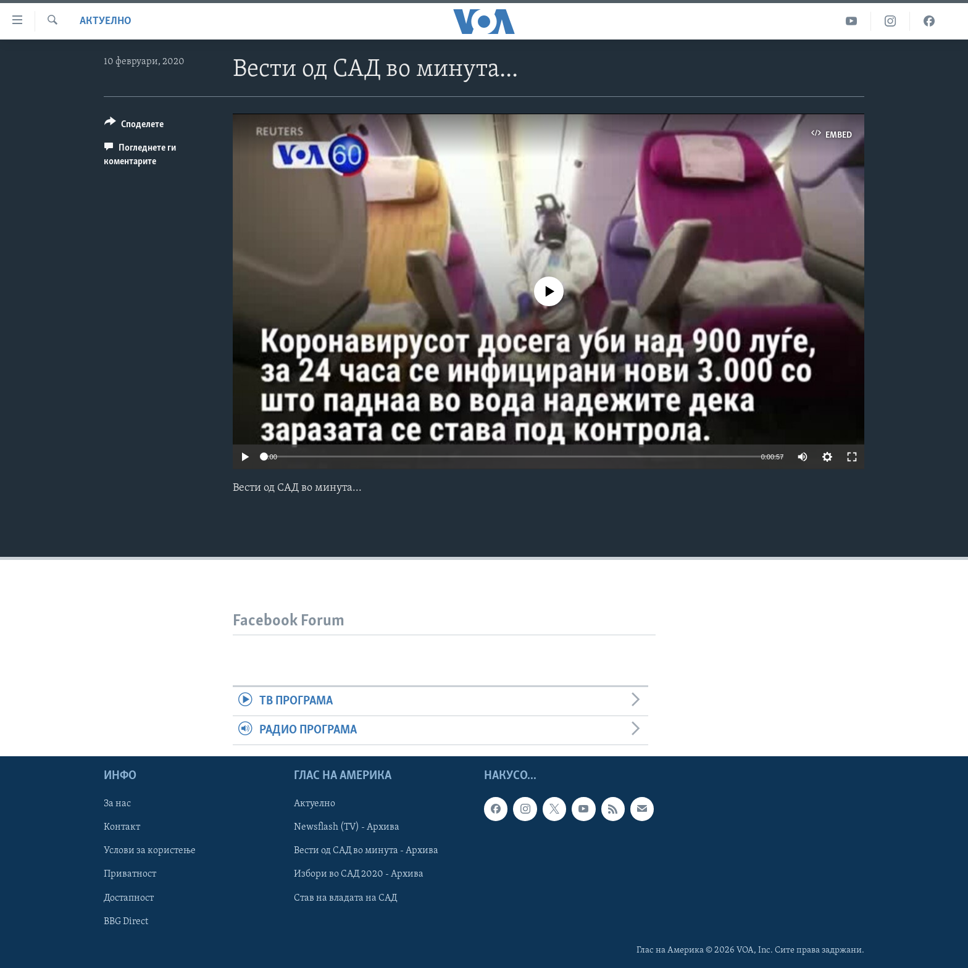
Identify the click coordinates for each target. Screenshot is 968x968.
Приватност (130, 875)
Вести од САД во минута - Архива (366, 851)
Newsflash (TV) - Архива (346, 828)
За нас (117, 804)
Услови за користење (150, 851)
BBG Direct (126, 922)
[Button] (134, 126)
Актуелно (105, 21)
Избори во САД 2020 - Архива (359, 875)
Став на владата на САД (345, 898)
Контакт (122, 828)
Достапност (129, 898)
